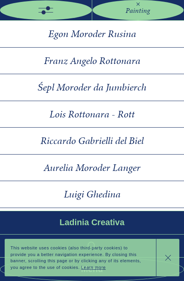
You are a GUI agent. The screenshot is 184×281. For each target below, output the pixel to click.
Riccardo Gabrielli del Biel (92, 140)
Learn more (93, 267)
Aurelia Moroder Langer (92, 167)
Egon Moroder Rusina (92, 34)
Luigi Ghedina (92, 194)
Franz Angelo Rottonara (92, 60)
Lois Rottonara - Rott (92, 114)
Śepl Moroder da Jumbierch (92, 87)
